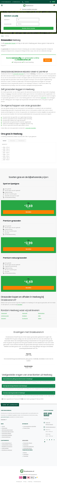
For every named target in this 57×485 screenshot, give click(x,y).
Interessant (19, 481)
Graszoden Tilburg (27, 443)
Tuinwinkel (25, 456)
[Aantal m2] (28, 19)
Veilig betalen (5, 448)
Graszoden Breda (27, 448)
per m (28, 283)
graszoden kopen (10, 43)
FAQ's (25, 481)
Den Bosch (25, 444)
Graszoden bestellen (7, 435)
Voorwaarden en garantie (29, 426)
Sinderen (24, 316)
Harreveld (24, 313)
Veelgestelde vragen (7, 444)
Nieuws (25, 452)
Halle (39, 316)
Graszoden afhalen (6, 433)
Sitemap (30, 481)
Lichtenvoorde (5, 316)
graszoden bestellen (30, 128)
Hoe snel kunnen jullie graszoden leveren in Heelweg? (17, 379)
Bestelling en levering (7, 446)
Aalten (39, 318)
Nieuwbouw (21, 140)
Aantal (4, 140)
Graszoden (4, 428)
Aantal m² (6, 19)
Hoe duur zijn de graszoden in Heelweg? (13, 393)
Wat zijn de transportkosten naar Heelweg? (14, 386)
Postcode (12, 140)
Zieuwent (3, 318)
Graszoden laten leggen (8, 431)
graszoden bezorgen (18, 74)
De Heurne (25, 318)
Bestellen (47, 60)
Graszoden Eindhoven (28, 446)
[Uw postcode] (28, 24)
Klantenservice (16, 2)
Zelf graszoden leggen (7, 430)
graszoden (43, 98)
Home (2, 35)
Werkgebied (25, 440)
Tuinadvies (25, 454)
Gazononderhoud (6, 437)
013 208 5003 (48, 414)
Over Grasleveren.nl (6, 2)
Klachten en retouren (7, 450)
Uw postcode (7, 24)
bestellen (20, 304)
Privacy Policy (26, 428)
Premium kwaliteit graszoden (29, 9)
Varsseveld (4, 313)
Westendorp (41, 313)
